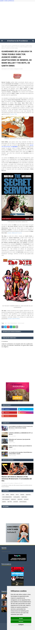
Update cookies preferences (7, 0)
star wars (26, 499)
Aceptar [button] (21, 618)
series (7, 494)
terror (17, 494)
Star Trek (10, 501)
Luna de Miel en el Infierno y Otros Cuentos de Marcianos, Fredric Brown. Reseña (21, 427)
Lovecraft (15, 501)
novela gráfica (17, 497)
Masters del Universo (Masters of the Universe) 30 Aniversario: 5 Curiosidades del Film (17, 479)
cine (6, 323)
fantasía (22, 494)
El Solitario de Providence (17, 41)
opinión (4, 501)
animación (20, 499)
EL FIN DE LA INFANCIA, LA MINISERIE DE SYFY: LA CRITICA (21, 433)
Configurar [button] (21, 624)
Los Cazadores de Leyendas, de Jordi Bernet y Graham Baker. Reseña (20, 453)
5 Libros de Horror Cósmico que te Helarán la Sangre (20, 446)
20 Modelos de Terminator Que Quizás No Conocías (19, 440)
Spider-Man (24, 497)
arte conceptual (5, 499)
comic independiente (12, 323)
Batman (12, 494)
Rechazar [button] (21, 621)
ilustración (13, 499)
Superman (28, 494)
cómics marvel (8, 45)
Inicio (3, 45)
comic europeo (23, 501)
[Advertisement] (17, 20)
